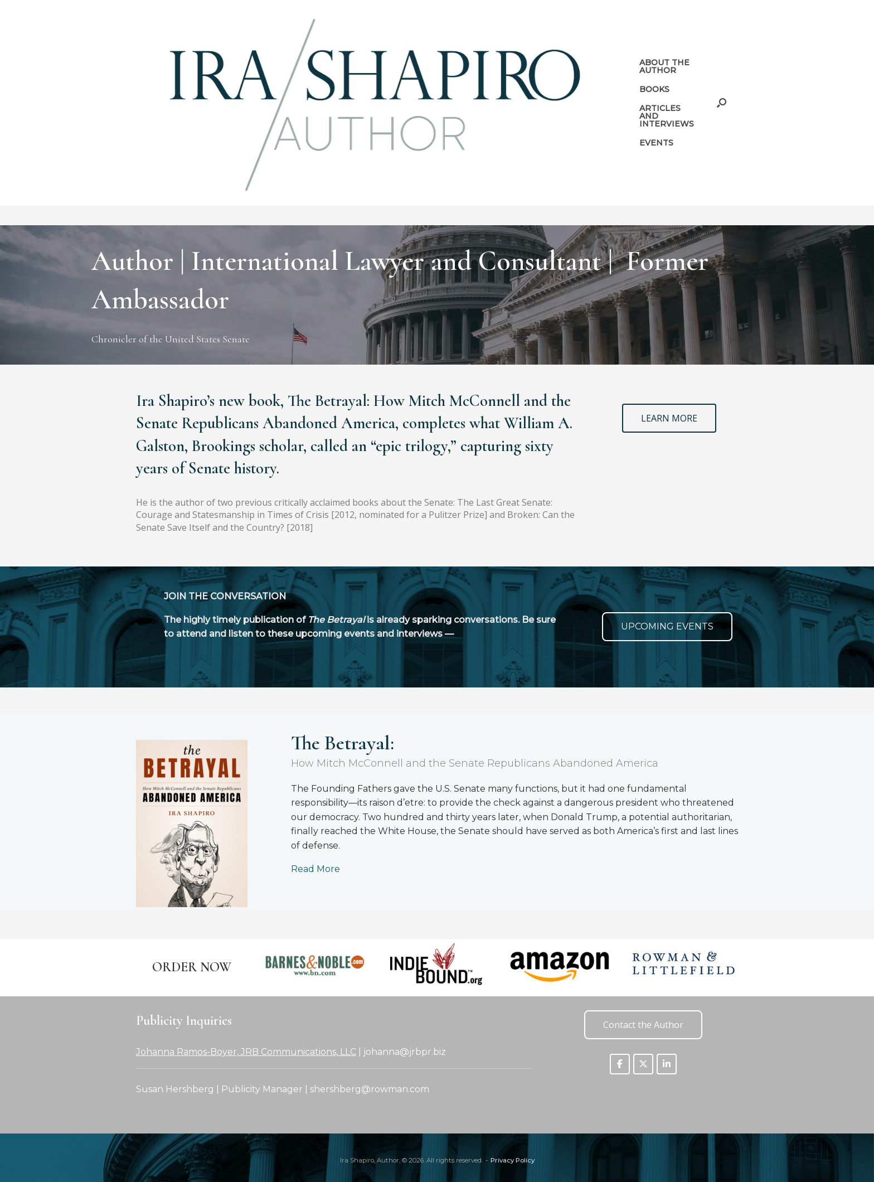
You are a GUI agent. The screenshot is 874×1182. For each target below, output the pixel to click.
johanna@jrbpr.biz (404, 1052)
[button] (721, 103)
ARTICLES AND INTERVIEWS (666, 116)
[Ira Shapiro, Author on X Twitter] (643, 1064)
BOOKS (654, 89)
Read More (315, 869)
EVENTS (656, 143)
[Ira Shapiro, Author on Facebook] (620, 1064)
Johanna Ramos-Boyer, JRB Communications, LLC (246, 1052)
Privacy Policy (513, 1160)
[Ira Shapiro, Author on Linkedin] (667, 1064)
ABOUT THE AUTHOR (664, 66)
